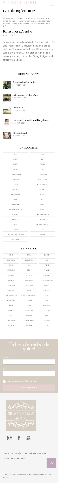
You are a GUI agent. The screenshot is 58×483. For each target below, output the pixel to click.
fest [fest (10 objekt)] (29, 270)
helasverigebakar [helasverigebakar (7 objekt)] (47, 280)
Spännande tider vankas (25, 82)
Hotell (15, 184)
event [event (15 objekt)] (47, 265)
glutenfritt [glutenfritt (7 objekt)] (11, 280)
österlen (28, 23)
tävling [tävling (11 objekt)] (46, 320)
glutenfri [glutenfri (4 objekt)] (46, 275)
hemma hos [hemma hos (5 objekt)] (11, 285)
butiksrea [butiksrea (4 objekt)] (28, 260)
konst (42, 194)
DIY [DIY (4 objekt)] (29, 265)
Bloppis (15, 159)
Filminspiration (15, 174)
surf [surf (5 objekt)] (11, 315)
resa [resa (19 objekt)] (11, 305)
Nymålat (15, 214)
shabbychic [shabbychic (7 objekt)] (47, 305)
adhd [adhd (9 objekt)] (11, 255)
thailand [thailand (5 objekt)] (29, 315)
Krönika (16, 199)
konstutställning (12, 23)
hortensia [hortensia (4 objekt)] (29, 285)
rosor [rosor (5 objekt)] (29, 305)
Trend (12, 21)
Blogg (21, 458)
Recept (42, 219)
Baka (42, 154)
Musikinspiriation (15, 209)
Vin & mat (15, 239)
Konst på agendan (18, 31)
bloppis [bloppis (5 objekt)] (47, 255)
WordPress (33, 474)
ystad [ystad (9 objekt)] (47, 325)
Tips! (5, 21)
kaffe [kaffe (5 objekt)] (47, 295)
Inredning (30, 18)
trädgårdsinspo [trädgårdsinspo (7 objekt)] (29, 320)
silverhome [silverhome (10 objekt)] (29, 310)
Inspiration (43, 18)
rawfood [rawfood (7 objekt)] (29, 300)
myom (42, 209)
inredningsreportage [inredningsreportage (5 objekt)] (29, 295)
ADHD (15, 154)
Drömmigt (18, 107)
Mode (42, 204)
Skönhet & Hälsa (42, 224)
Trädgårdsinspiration (15, 234)
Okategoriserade (42, 214)
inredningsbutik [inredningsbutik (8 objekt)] (11, 295)
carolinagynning (27, 21)
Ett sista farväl (20, 133)
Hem (6, 453)
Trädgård (29, 453)
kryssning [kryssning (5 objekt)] (11, 300)
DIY (42, 159)
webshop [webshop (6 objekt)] (29, 325)
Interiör (16, 453)
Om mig (41, 453)
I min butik (15, 189)
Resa (15, 224)
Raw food (15, 219)
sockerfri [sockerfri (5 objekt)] (46, 310)
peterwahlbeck (42, 23)
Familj (42, 164)
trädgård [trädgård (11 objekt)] (11, 320)
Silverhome (9, 18)
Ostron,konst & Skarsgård (25, 95)
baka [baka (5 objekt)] (29, 255)
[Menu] (52, 4)
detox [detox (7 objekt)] (11, 265)
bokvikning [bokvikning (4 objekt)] (11, 260)
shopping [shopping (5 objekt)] (11, 310)
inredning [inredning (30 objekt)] (46, 290)
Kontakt (9, 458)
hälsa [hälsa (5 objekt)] (29, 290)
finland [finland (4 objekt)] (47, 270)
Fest (42, 169)
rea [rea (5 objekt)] (46, 300)
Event (21, 18)
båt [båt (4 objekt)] (46, 260)
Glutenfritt (42, 174)
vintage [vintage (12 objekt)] (11, 325)
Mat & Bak (15, 204)
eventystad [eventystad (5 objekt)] (11, 270)
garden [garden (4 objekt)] (29, 275)
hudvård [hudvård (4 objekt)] (11, 290)
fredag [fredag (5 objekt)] (11, 275)
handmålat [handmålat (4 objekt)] (29, 280)
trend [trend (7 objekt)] (47, 315)
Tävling (15, 229)
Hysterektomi (42, 184)
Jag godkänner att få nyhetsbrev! (20, 381)
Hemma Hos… (15, 179)
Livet (42, 199)
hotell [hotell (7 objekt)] (46, 285)
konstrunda (44, 21)
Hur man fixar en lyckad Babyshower (31, 120)
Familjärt (15, 169)
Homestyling (42, 179)
